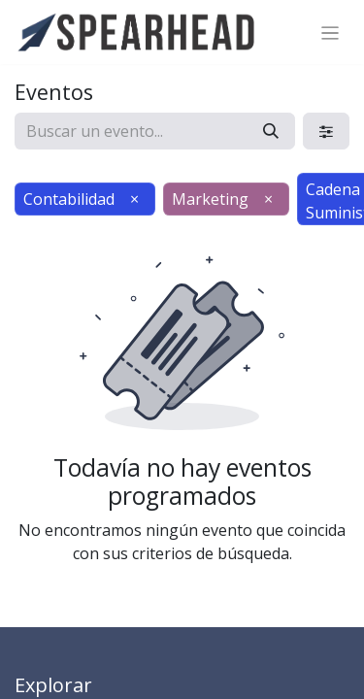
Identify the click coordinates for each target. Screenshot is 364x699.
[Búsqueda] (271, 131)
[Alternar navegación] (330, 32)
